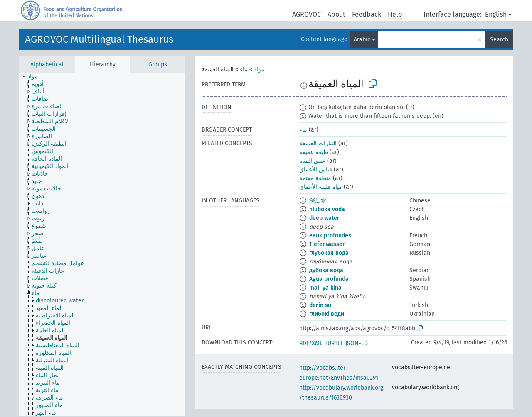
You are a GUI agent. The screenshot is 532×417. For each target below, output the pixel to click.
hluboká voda (327, 209)
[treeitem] (36, 76)
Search (499, 39)
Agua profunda (329, 279)
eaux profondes (330, 235)
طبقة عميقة (313, 152)
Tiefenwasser (327, 244)
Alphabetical (47, 64)
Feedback (366, 14)
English (496, 14)
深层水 (318, 200)
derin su (320, 305)
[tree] (102, 244)
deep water (324, 218)
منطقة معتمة (315, 178)
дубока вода (326, 270)
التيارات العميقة (318, 143)
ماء (244, 69)
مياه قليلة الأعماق (320, 186)
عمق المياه (312, 160)
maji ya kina (325, 287)
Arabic (362, 39)
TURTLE (334, 343)
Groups (157, 64)
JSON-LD (356, 343)
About (336, 14)
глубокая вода (329, 252)
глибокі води (326, 313)
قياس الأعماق (315, 169)
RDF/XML (311, 343)
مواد (259, 69)
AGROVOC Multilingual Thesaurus (99, 39)
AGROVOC (306, 14)
